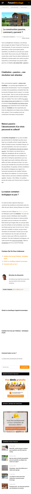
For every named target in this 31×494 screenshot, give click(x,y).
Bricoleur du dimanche (9, 36)
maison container (23, 211)
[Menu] (3, 3)
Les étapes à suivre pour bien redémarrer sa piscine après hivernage (17, 478)
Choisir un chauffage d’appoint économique (15, 261)
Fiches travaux (25, 38)
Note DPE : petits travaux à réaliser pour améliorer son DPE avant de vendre (18, 450)
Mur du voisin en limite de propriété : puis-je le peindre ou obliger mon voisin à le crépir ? (19, 460)
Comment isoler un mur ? (11, 264)
